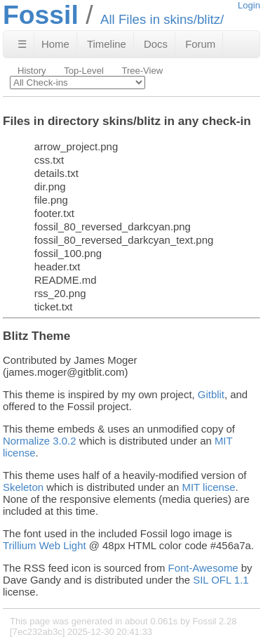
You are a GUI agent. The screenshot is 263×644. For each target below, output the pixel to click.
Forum (200, 44)
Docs (156, 44)
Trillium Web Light (44, 545)
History (32, 70)
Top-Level (84, 70)
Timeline (106, 44)
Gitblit (211, 394)
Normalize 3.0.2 (39, 441)
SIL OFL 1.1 (220, 580)
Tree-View (142, 70)
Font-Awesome (203, 568)
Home (55, 44)
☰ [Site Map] (22, 44)
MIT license (209, 487)
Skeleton (23, 487)
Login (249, 5)
